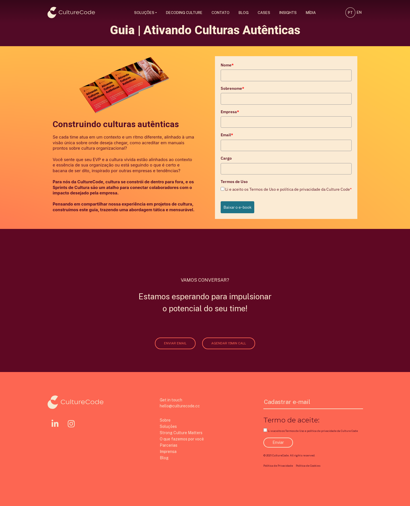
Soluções (144, 13)
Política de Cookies (308, 465)
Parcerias (168, 445)
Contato (220, 13)
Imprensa (168, 451)
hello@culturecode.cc (180, 406)
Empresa (230, 111)
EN (359, 12)
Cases (264, 13)
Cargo (226, 158)
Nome (227, 65)
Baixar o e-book (237, 207)
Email (227, 134)
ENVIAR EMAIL (175, 343)
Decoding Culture (184, 13)
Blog (244, 13)
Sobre (165, 420)
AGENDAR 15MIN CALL (228, 343)
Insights (288, 13)
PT (350, 13)
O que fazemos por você (182, 439)
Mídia (311, 13)
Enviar (278, 442)
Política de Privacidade (278, 465)
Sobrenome (232, 88)
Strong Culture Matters (181, 432)
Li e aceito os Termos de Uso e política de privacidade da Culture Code (288, 189)
